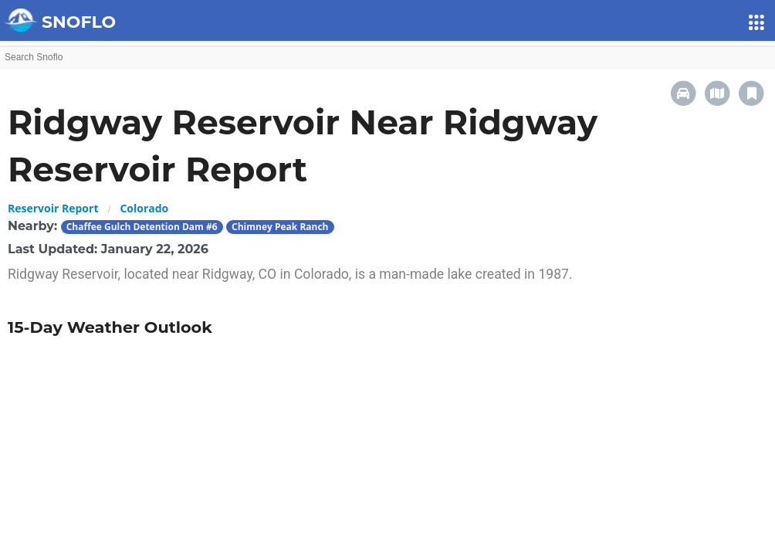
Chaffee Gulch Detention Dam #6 (142, 226)
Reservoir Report (53, 208)
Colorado (144, 208)
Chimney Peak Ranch (280, 226)
